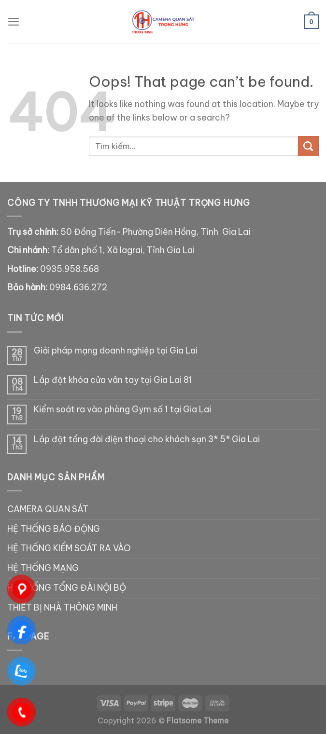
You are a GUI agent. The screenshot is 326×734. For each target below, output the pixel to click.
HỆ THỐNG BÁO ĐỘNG (53, 529)
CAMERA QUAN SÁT (47, 509)
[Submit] (308, 146)
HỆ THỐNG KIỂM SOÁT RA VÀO (69, 548)
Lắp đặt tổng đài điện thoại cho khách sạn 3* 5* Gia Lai (147, 440)
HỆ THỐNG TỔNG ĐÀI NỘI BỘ (66, 588)
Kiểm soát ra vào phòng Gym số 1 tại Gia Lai (122, 410)
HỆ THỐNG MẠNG (43, 568)
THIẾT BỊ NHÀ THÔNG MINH (62, 607)
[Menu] (13, 21)
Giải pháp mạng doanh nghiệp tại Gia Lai (116, 351)
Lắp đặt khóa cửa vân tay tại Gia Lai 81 (113, 380)
